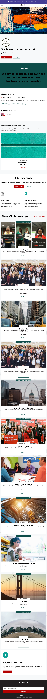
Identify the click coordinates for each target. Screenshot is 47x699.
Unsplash (9, 32)
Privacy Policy (25, 697)
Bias (24, 103)
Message (16, 57)
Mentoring (19, 103)
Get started (7, 671)
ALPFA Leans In (23, 162)
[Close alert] (45, 2)
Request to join (6, 57)
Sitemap (30, 697)
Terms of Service (18, 697)
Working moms (5, 103)
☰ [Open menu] (2, 5)
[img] (23, 235)
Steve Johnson (4, 32)
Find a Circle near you (38, 216)
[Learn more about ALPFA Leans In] (23, 145)
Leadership (12, 103)
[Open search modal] (45, 5)
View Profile (23, 256)
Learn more (25, 167)
